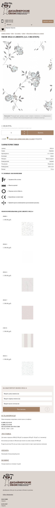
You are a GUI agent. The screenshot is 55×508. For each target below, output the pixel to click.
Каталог (9, 24)
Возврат (5, 460)
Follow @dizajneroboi (8, 494)
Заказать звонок (48, 21)
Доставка (6, 434)
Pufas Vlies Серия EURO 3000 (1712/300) (21, 139)
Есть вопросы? (8, 416)
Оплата (5, 450)
